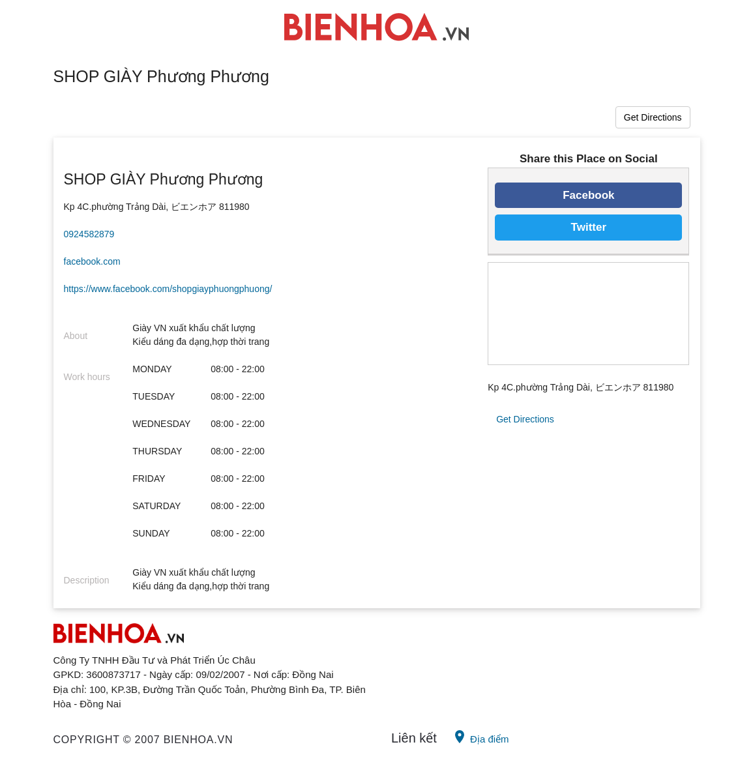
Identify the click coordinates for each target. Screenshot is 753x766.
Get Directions (653, 117)
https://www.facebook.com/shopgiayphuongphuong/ (168, 289)
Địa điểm (480, 736)
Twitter (588, 227)
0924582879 (89, 234)
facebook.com (92, 261)
